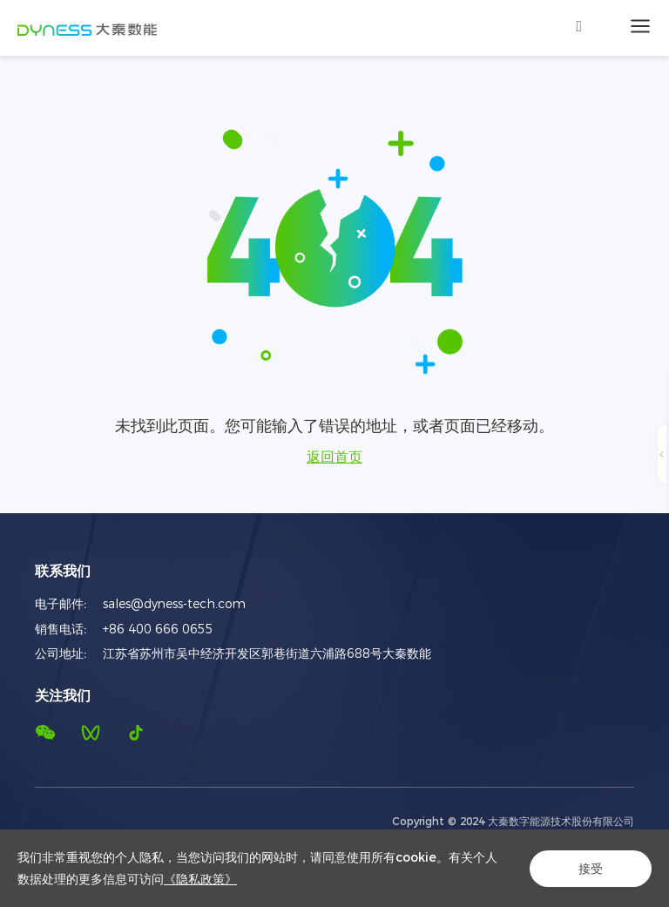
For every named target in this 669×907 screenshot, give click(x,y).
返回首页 (334, 457)
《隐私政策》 (200, 879)
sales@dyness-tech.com (174, 604)
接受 (590, 869)
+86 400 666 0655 (158, 629)
